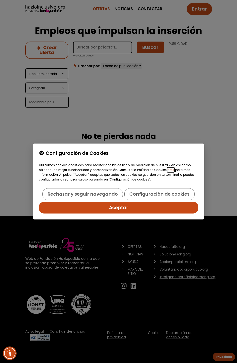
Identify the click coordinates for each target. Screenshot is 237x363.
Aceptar (118, 207)
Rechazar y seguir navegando (82, 194)
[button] (10, 353)
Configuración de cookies (159, 194)
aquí (170, 170)
